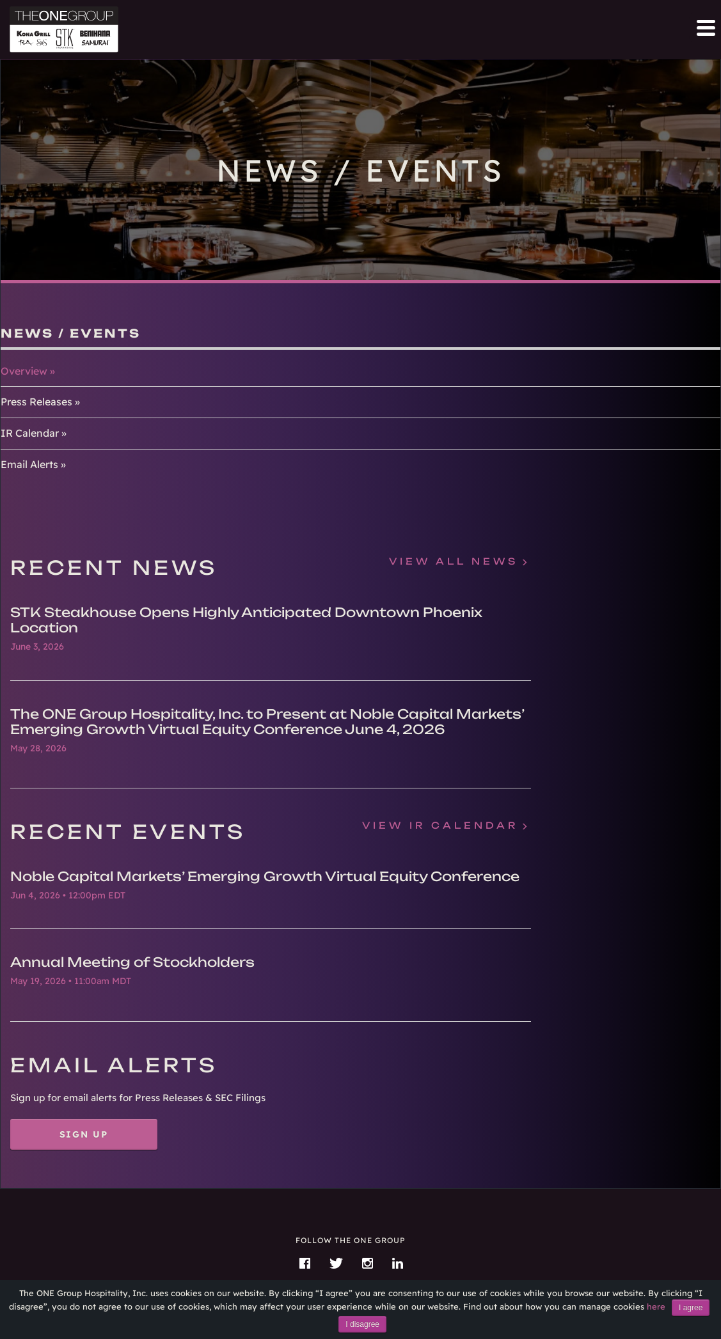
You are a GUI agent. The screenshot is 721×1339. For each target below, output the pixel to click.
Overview (24, 370)
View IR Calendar (440, 825)
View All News (453, 561)
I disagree (362, 1324)
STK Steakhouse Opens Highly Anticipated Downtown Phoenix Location (246, 620)
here (656, 1306)
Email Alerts (29, 464)
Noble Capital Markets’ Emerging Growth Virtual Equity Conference (264, 876)
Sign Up (84, 1134)
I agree (690, 1307)
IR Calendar (30, 433)
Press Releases (36, 401)
